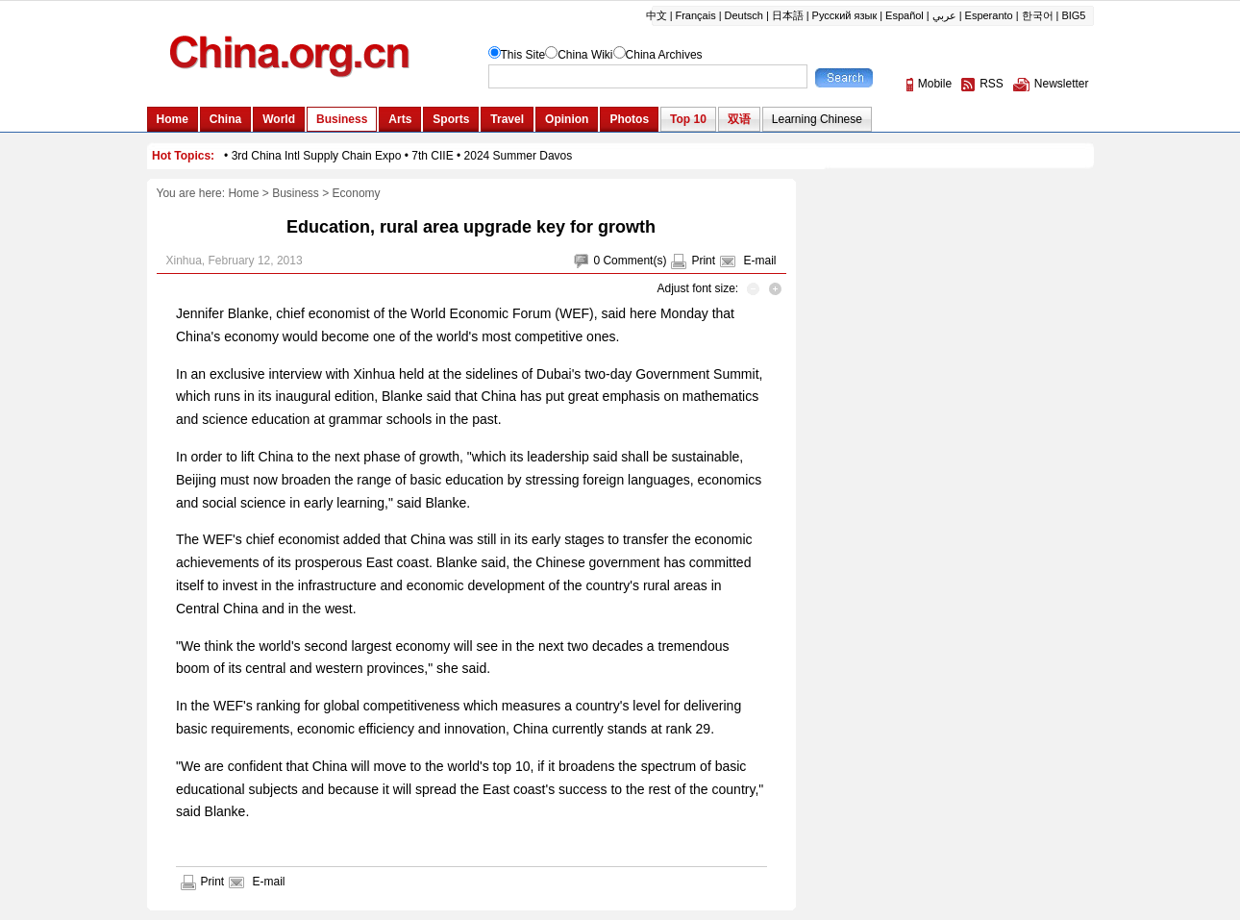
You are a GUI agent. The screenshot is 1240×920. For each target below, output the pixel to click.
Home (243, 193)
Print (703, 260)
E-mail (759, 260)
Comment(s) (634, 260)
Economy (357, 193)
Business (295, 193)
